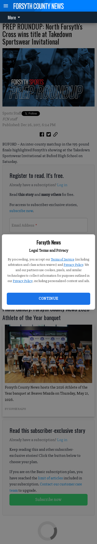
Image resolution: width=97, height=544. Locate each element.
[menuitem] (15, 17)
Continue (48, 298)
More (15, 17)
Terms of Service (62, 259)
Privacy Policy (73, 265)
